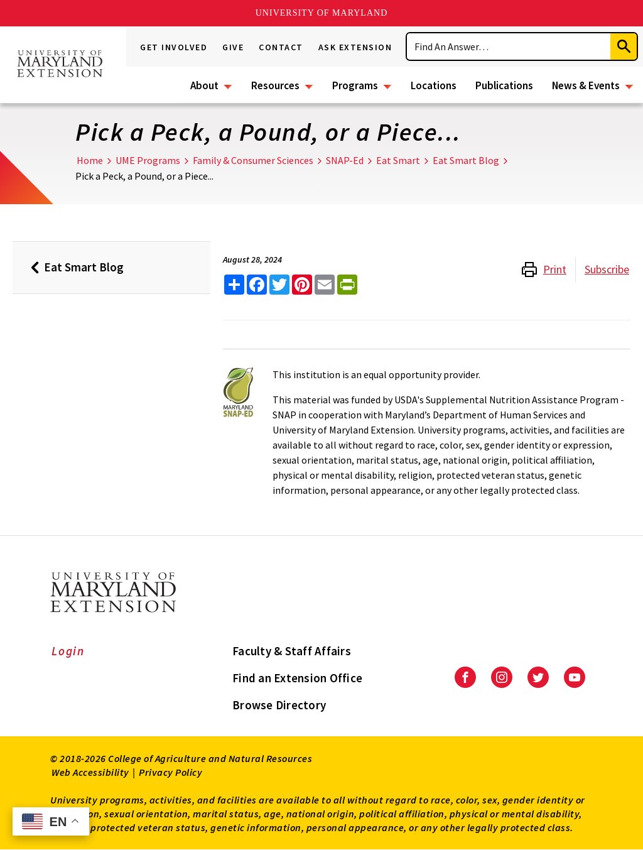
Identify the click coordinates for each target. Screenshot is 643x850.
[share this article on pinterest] (302, 285)
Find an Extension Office (297, 677)
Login (68, 650)
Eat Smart (398, 160)
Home (90, 160)
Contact (281, 47)
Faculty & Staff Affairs (291, 650)
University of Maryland (322, 13)
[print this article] (347, 285)
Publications (504, 85)
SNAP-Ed (345, 160)
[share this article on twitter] (279, 285)
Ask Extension (355, 47)
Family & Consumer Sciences (253, 160)
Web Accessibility (90, 772)
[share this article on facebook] (257, 285)
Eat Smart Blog (466, 160)
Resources (275, 85)
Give (233, 47)
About (204, 85)
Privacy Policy (170, 772)
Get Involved (173, 47)
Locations (434, 85)
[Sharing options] (234, 285)
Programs (355, 85)
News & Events (586, 85)
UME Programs (148, 160)
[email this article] (324, 285)
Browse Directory (279, 704)
